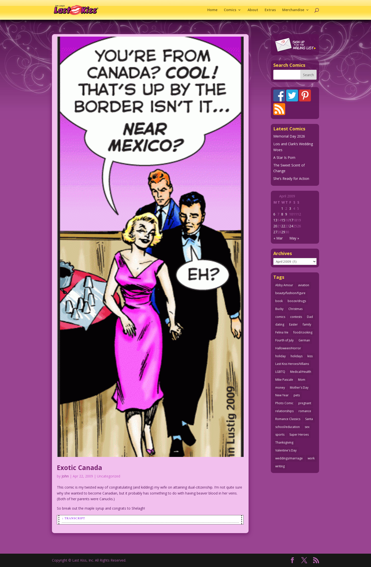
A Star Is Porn (284, 157)
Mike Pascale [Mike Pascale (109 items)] (284, 380)
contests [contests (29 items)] (296, 317)
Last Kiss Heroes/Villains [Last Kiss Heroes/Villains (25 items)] (292, 364)
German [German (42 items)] (304, 340)
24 (291, 226)
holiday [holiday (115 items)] (280, 356)
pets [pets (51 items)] (297, 395)
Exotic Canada (79, 467)
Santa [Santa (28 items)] (309, 419)
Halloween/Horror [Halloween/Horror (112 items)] (288, 348)
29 (283, 232)
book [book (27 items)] (279, 301)
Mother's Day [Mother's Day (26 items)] (299, 387)
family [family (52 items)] (307, 324)
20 (275, 226)
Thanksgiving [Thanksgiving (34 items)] (284, 442)
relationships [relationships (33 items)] (284, 411)
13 (275, 220)
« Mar (278, 238)
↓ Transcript (73, 518)
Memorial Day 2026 (289, 136)
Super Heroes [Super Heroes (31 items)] (299, 434)
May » (294, 238)
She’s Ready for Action (291, 178)
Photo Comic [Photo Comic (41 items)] (284, 403)
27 (275, 232)
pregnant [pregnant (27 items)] (304, 403)
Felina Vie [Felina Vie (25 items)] (281, 332)
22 (283, 226)
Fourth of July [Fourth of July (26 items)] (284, 340)
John (65, 476)
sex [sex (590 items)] (307, 427)
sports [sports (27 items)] (279, 434)
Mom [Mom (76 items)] (301, 380)
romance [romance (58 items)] (305, 411)
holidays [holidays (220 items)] (296, 356)
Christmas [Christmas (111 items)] (295, 309)
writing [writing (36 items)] (280, 466)
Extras (270, 10)
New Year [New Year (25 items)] (282, 395)
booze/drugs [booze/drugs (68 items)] (297, 301)
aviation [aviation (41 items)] (303, 285)
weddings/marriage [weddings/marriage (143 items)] (289, 458)
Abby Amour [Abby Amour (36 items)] (284, 285)
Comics (230, 10)
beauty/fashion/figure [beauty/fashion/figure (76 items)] (290, 293)
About (253, 10)
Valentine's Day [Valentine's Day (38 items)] (286, 450)
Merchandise (293, 10)
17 (291, 220)
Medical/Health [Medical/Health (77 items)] (300, 372)
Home (212, 10)
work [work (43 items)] (311, 458)
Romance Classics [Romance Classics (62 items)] (287, 419)
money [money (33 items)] (280, 387)
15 (283, 220)
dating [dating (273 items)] (279, 324)
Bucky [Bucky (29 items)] (279, 309)
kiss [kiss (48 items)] (310, 356)
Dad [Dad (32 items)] (310, 317)
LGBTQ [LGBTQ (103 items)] (280, 372)
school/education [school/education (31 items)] (287, 427)
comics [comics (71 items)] (280, 317)
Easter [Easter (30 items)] (293, 324)
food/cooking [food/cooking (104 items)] (302, 332)
